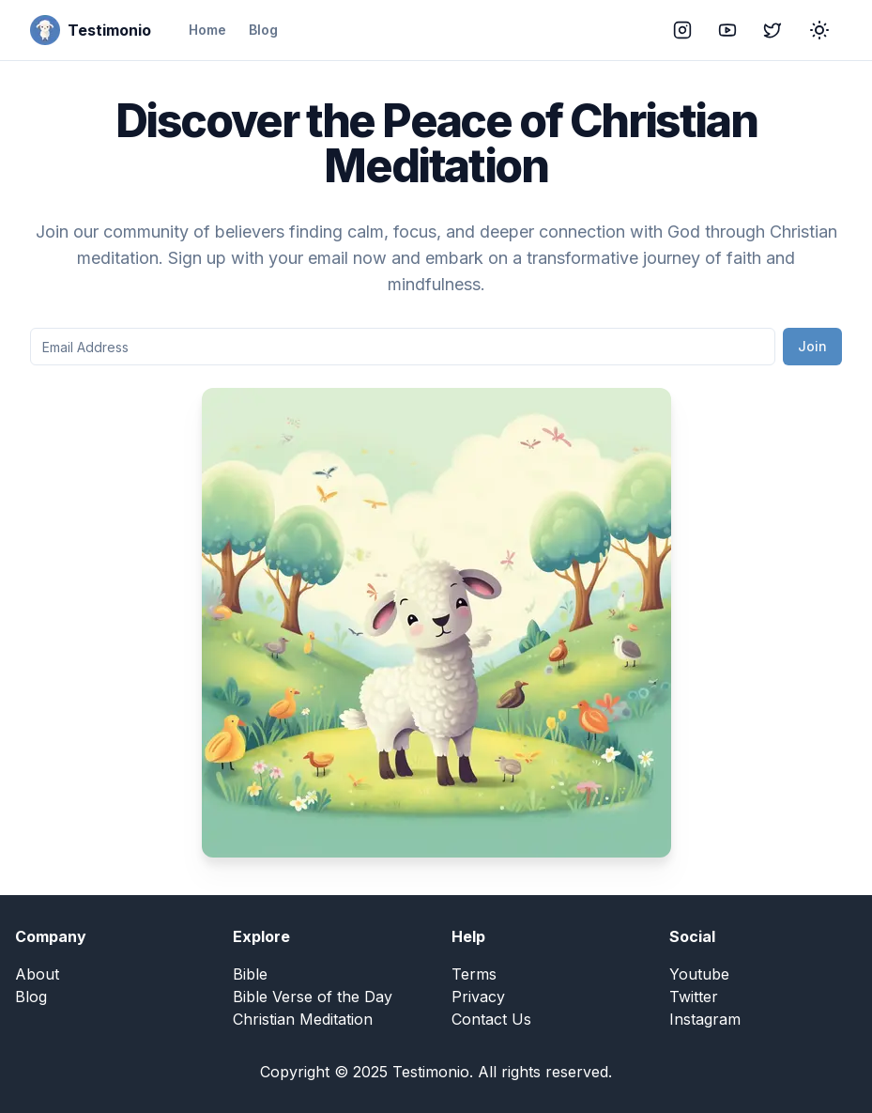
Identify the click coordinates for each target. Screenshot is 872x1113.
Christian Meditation (303, 1019)
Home (207, 30)
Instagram (705, 1019)
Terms (474, 974)
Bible (250, 974)
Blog (263, 30)
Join (812, 346)
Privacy (478, 996)
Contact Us (491, 1019)
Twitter (693, 996)
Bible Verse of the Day (312, 996)
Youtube (699, 974)
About (37, 974)
